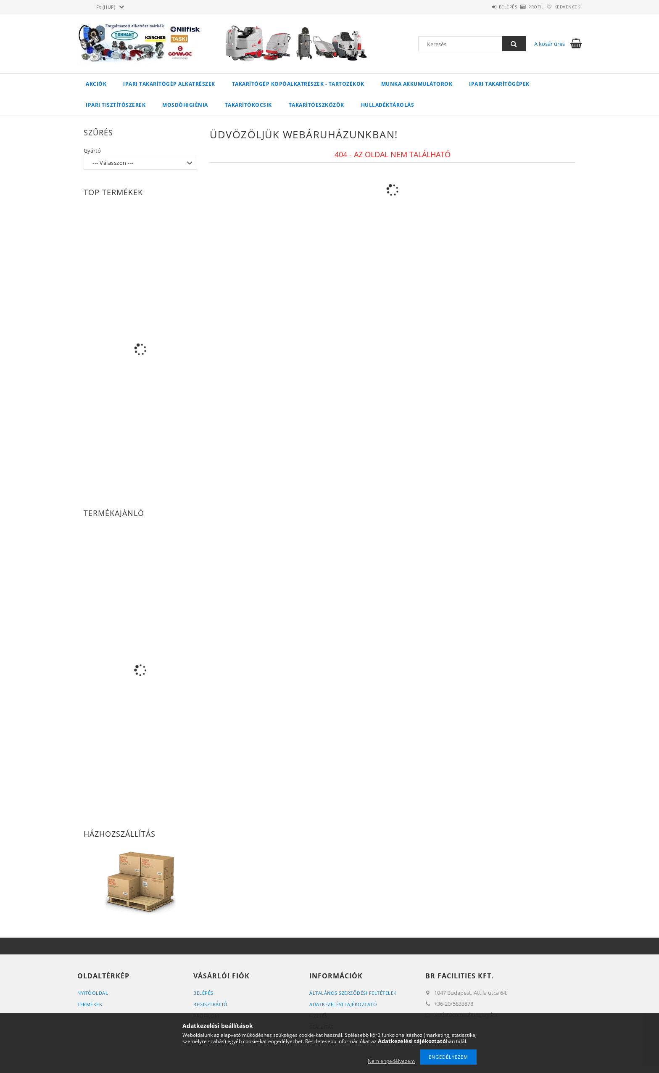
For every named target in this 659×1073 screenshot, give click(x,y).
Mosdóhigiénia (185, 104)
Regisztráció (210, 1004)
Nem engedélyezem (391, 1061)
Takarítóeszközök (316, 104)
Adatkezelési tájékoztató (343, 1004)
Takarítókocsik (248, 104)
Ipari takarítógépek (499, 83)
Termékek (89, 1004)
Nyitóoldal (92, 993)
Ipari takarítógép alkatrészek (169, 83)
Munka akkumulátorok (417, 83)
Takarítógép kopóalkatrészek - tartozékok (298, 83)
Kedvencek (563, 7)
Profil (522, 7)
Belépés (484, 7)
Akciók (96, 83)
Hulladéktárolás (387, 104)
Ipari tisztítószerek (115, 104)
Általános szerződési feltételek (353, 993)
